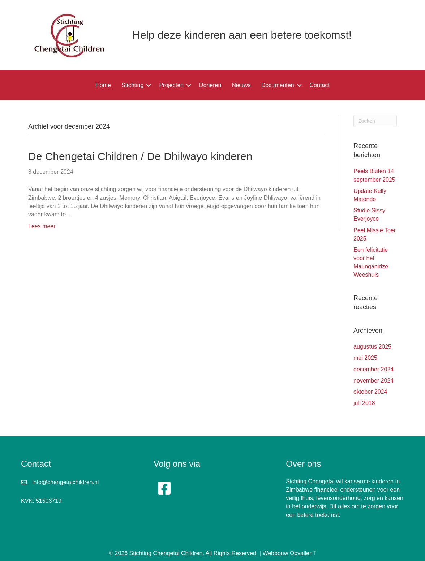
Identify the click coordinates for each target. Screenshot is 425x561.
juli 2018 (364, 403)
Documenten (277, 85)
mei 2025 (365, 358)
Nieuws (241, 85)
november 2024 (373, 380)
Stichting (132, 85)
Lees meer (42, 226)
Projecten (171, 85)
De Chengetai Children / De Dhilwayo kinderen (140, 156)
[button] (148, 85)
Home (103, 85)
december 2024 (373, 369)
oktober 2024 (370, 392)
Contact (320, 85)
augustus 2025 (372, 347)
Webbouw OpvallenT (289, 553)
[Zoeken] (375, 121)
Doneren (210, 85)
